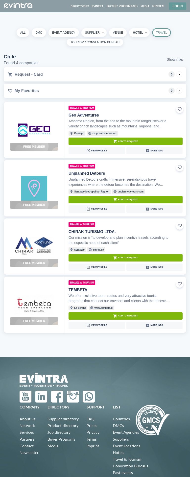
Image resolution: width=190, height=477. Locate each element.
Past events (123, 472)
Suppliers (121, 439)
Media (53, 445)
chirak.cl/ (98, 249)
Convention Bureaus (130, 465)
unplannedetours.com (130, 191)
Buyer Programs (61, 439)
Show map (175, 59)
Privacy (93, 432)
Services (27, 432)
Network (27, 425)
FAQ (91, 418)
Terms (92, 439)
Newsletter (29, 452)
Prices (92, 425)
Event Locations (126, 445)
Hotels (118, 452)
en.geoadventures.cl (105, 133)
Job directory (59, 432)
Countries (121, 418)
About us (27, 418)
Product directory (63, 425)
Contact (27, 445)
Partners (27, 439)
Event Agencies (126, 432)
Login (177, 6)
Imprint (93, 445)
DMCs (118, 425)
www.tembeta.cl (104, 308)
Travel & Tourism (127, 459)
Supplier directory (63, 418)
